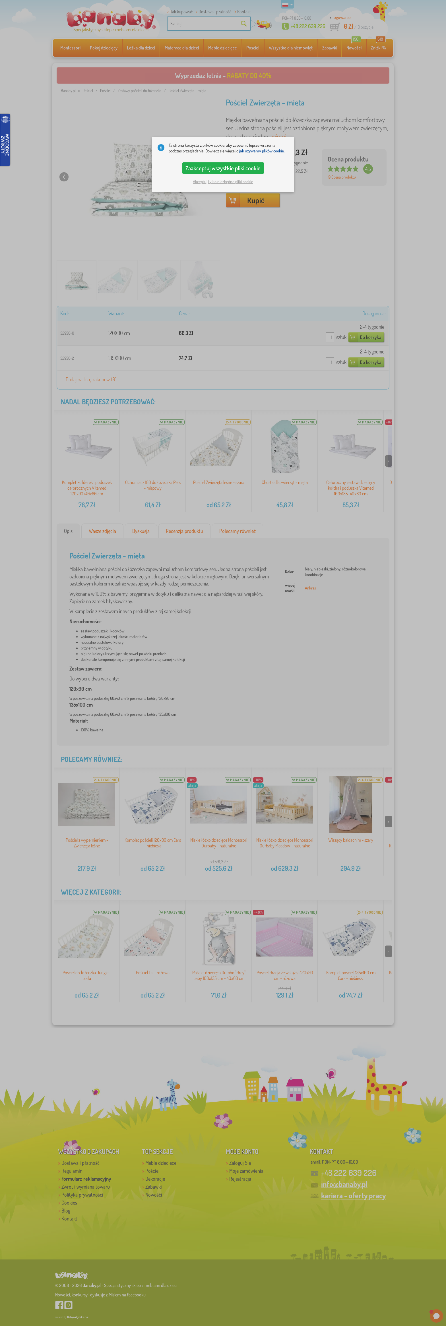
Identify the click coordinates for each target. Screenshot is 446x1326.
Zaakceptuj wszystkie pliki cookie (223, 168)
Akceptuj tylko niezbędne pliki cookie (223, 181)
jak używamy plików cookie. (262, 151)
